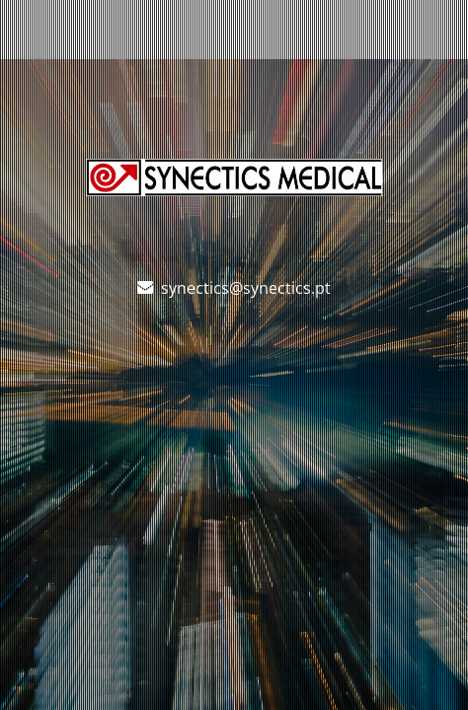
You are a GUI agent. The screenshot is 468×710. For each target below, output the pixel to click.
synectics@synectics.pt (246, 288)
